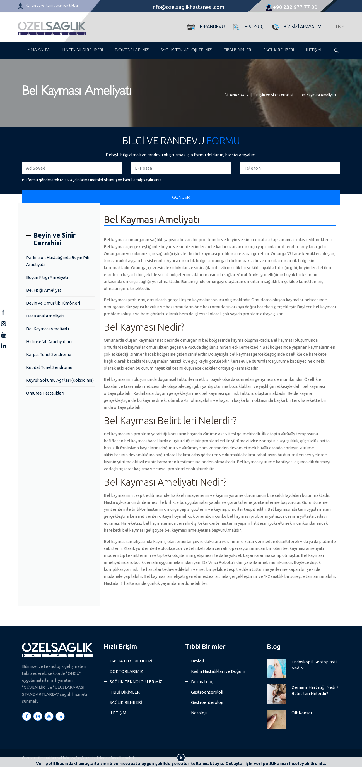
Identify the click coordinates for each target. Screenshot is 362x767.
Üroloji (197, 661)
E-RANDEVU (212, 26)
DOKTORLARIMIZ (132, 50)
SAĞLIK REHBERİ (278, 50)
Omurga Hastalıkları (45, 393)
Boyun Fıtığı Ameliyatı (47, 277)
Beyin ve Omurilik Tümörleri (53, 303)
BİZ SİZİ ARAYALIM (303, 26)
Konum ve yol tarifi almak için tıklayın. (53, 5)
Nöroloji (199, 712)
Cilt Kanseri (302, 712)
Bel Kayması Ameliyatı (317, 95)
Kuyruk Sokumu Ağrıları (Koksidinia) (60, 380)
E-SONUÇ (254, 26)
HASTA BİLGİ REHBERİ (82, 50)
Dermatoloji (202, 681)
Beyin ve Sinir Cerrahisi (274, 95)
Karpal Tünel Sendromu (48, 354)
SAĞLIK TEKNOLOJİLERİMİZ (186, 50)
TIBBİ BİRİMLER (237, 50)
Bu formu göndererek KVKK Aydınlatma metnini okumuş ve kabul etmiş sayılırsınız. (92, 180)
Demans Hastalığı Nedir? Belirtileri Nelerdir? (315, 690)
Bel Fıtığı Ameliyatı (44, 290)
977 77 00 (291, 7)
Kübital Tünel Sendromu (49, 367)
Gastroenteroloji (207, 692)
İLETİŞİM (313, 50)
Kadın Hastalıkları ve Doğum (218, 671)
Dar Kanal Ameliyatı (45, 316)
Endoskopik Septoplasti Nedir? (314, 664)
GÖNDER (181, 197)
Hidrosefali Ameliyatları (49, 341)
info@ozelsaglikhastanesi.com (187, 7)
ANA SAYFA (39, 50)
